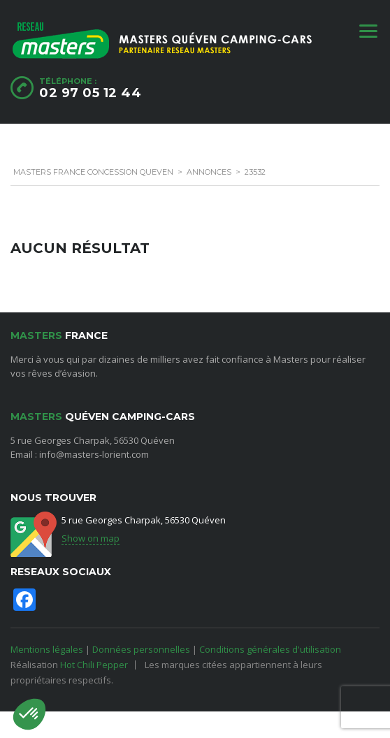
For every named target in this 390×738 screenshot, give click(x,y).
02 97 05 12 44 (90, 93)
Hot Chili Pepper (94, 664)
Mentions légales (46, 649)
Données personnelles (141, 649)
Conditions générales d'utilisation (270, 649)
